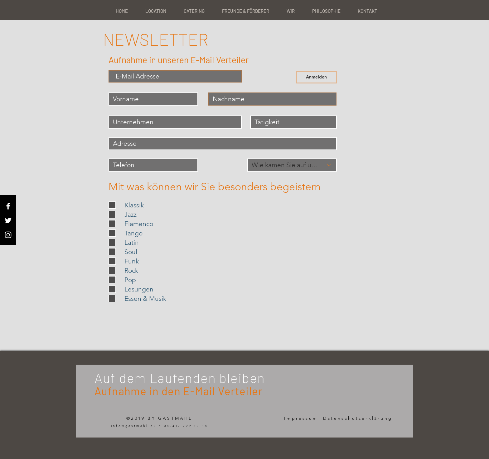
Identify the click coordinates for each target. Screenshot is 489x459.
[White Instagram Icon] (8, 234)
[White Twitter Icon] (8, 220)
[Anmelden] (316, 77)
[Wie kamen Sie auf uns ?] (292, 165)
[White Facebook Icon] (8, 206)
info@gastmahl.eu (134, 426)
